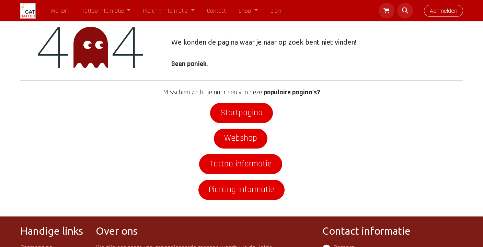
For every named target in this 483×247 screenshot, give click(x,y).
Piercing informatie (242, 189)
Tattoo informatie (240, 163)
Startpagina (241, 112)
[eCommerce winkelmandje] (386, 11)
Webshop (240, 138)
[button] (405, 11)
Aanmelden (443, 11)
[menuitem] (60, 10)
